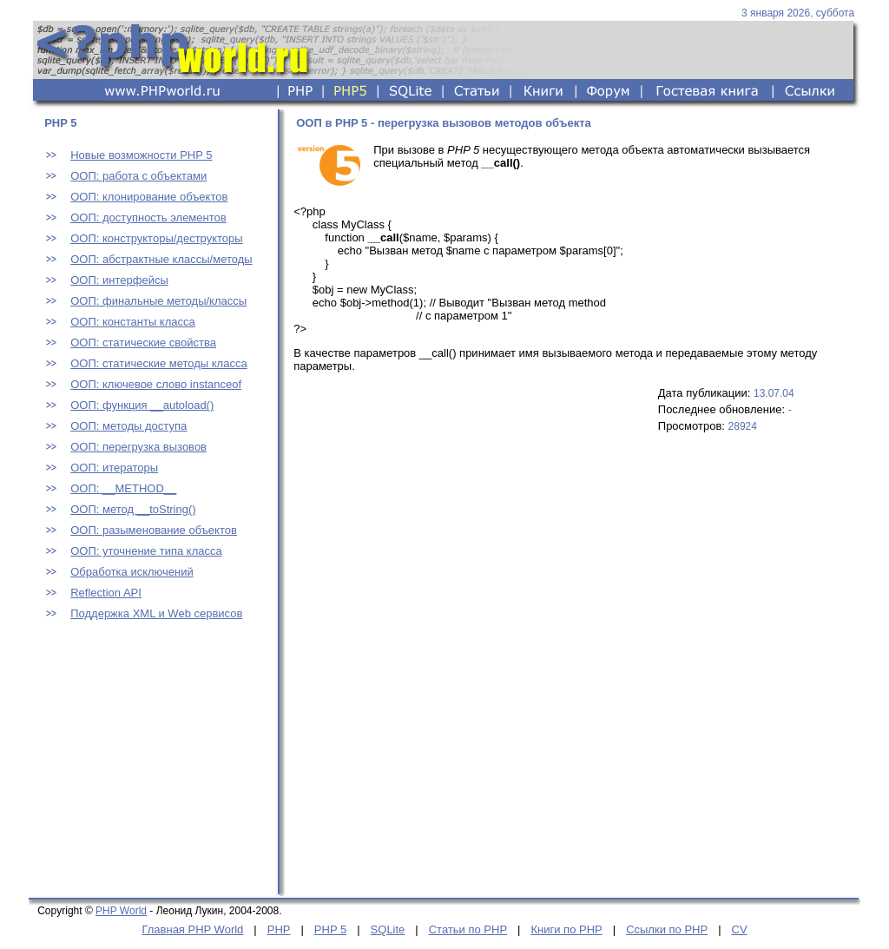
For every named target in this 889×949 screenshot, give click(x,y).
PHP (279, 929)
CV (739, 929)
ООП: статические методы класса (158, 363)
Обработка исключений (132, 571)
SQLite (388, 929)
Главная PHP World (192, 929)
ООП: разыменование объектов (153, 530)
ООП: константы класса (132, 321)
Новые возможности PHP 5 (141, 154)
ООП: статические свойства (143, 342)
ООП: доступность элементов (148, 217)
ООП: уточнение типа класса (145, 550)
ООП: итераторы (114, 467)
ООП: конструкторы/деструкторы (156, 238)
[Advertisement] (150, 778)
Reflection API (106, 592)
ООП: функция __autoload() (142, 405)
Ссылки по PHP (667, 929)
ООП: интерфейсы (119, 280)
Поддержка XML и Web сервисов (156, 613)
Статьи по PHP (468, 929)
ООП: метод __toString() (132, 509)
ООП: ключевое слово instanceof (155, 384)
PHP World (121, 911)
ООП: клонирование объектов (148, 196)
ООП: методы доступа (128, 425)
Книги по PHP (566, 929)
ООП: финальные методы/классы (158, 300)
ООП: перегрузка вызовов (138, 446)
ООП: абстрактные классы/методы (161, 259)
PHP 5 (330, 929)
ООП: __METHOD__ (123, 488)
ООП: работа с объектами (138, 175)
